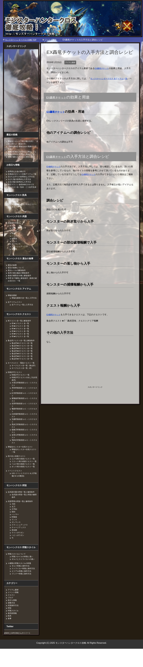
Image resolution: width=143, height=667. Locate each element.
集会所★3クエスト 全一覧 (23, 359)
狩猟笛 (14, 246)
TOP (23, 40)
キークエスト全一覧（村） (23, 381)
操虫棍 (14, 257)
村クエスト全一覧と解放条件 (20, 331)
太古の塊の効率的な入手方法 (20, 187)
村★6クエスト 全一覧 (21, 347)
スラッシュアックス (20, 254)
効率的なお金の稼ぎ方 (17, 174)
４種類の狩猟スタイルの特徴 (20, 579)
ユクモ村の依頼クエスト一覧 (24, 472)
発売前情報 (12, 629)
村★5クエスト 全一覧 (21, 344)
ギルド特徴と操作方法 (21, 581)
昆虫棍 (14, 546)
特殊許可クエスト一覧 (21, 388)
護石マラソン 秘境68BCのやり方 (22, 190)
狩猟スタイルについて (17, 569)
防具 (10, 631)
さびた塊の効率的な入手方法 (20, 184)
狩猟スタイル (13, 626)
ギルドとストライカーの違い (24, 575)
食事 (10, 634)
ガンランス (16, 251)
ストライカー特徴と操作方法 (24, 584)
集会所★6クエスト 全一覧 (23, 366)
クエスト (11, 610)
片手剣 (14, 238)
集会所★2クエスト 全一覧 (23, 356)
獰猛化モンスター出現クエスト (21, 460)
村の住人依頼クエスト (17, 469)
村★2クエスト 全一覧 (21, 336)
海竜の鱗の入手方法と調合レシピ (22, 159)
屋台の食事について (16, 275)
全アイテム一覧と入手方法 (23, 315)
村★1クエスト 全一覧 (21, 334)
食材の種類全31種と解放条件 (20, 283)
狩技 (10, 624)
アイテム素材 (71, 62)
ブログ (11, 613)
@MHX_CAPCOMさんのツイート (19, 648)
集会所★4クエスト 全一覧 (23, 361)
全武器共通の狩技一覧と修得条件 (22, 507)
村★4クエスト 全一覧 (21, 341)
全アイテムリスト (15, 312)
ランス (14, 249)
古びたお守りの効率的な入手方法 (22, 182)
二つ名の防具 (13, 209)
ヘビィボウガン (18, 551)
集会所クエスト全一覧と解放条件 (22, 351)
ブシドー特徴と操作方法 (22, 589)
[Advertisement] (69, 365)
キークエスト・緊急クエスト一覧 (22, 373)
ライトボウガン (18, 548)
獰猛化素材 (12, 303)
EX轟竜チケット (103, 68)
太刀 (13, 236)
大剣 (13, 233)
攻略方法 (11, 618)
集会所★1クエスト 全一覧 (23, 353)
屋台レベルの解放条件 (17, 278)
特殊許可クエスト (15, 385)
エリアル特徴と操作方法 (22, 587)
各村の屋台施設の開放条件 (19, 281)
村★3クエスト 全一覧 (21, 339)
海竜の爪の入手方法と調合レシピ (22, 157)
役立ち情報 (12, 616)
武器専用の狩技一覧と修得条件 (21, 517)
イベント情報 (13, 608)
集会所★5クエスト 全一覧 (23, 364)
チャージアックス (19, 543)
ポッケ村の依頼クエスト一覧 (24, 482)
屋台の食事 (12, 273)
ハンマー (15, 244)
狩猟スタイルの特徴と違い (23, 572)
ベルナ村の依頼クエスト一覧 (24, 479)
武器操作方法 (13, 231)
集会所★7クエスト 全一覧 (23, 369)
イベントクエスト (15, 486)
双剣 (13, 241)
